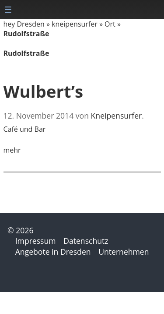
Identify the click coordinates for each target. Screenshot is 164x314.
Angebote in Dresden (53, 251)
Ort (110, 24)
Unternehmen (123, 251)
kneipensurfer (75, 24)
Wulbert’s (43, 91)
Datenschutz (85, 241)
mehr (12, 150)
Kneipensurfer (116, 115)
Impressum (35, 241)
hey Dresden (24, 24)
